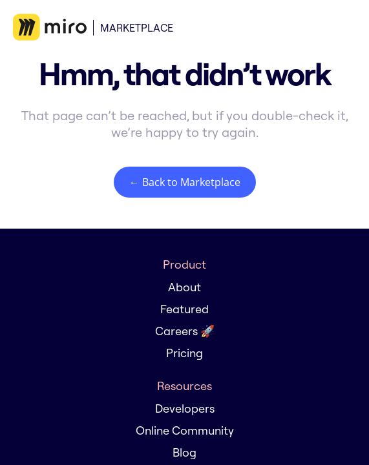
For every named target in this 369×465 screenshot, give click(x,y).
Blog (184, 452)
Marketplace (136, 27)
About (184, 287)
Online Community (185, 430)
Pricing (184, 353)
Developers (185, 408)
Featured (184, 309)
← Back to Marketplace (184, 182)
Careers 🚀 (185, 331)
